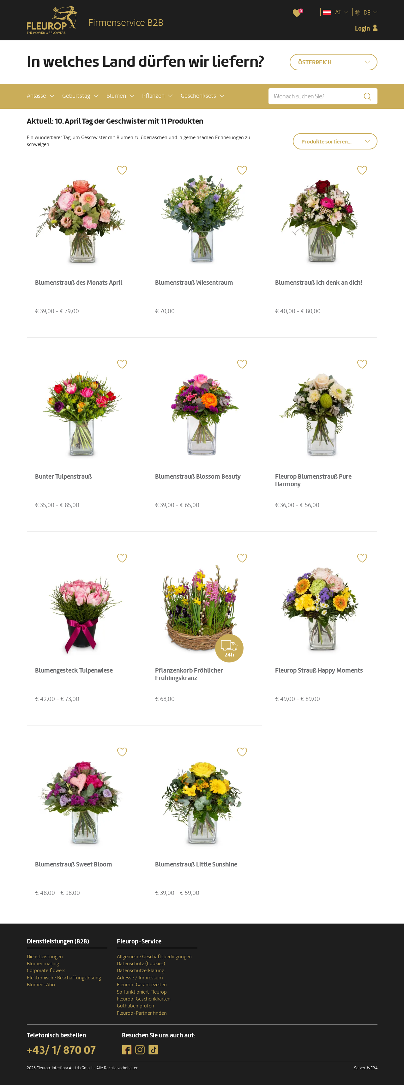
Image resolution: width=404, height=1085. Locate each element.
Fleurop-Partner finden (142, 1013)
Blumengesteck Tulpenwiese (74, 670)
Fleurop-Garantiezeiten (142, 985)
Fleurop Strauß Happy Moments (319, 670)
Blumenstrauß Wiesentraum (194, 283)
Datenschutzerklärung (140, 970)
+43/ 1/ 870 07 (61, 1050)
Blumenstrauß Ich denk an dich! (318, 283)
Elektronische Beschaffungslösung (64, 978)
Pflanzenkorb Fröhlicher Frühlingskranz (189, 674)
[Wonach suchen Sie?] (322, 96)
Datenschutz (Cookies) (141, 963)
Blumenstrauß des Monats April (78, 283)
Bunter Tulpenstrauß (63, 477)
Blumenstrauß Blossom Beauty (198, 477)
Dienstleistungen (45, 957)
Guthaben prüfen (135, 1006)
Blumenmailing (43, 963)
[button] (40, 96)
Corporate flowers (46, 970)
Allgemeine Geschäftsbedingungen (154, 957)
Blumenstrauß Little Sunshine (196, 864)
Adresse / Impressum (140, 978)
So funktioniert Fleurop (142, 992)
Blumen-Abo (41, 985)
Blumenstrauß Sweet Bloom (73, 864)
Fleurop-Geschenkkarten (144, 999)
